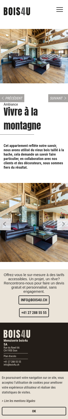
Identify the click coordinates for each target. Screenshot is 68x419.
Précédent (13, 98)
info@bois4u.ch (34, 300)
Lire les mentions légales (19, 401)
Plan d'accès (10, 356)
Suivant (56, 98)
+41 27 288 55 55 (34, 312)
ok (34, 411)
